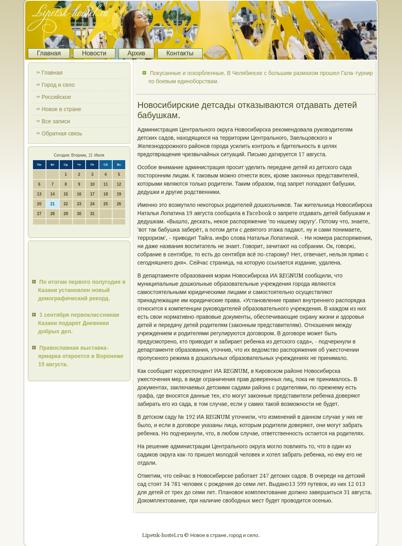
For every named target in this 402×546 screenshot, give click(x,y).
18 (106, 194)
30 (79, 214)
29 (66, 214)
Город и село (58, 85)
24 (92, 204)
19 (119, 194)
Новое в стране (61, 109)
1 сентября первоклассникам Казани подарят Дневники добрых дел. (78, 323)
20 (39, 204)
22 (66, 204)
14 (52, 194)
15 (66, 194)
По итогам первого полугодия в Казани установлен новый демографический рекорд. (82, 290)
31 (92, 214)
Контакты (180, 53)
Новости (94, 53)
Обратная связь (62, 133)
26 (119, 204)
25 (106, 204)
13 (39, 194)
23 (79, 204)
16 (79, 194)
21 (52, 204)
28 (52, 214)
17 (92, 194)
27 (39, 214)
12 (119, 184)
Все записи (56, 121)
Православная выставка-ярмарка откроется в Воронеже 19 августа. (80, 356)
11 (106, 184)
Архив (136, 53)
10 (92, 184)
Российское (56, 97)
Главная (49, 53)
